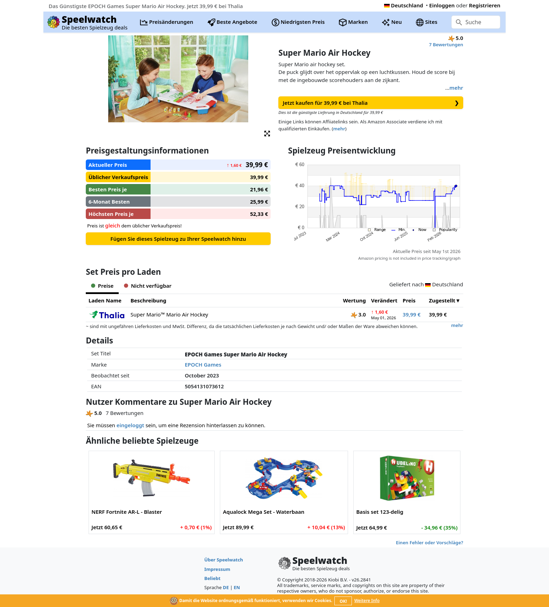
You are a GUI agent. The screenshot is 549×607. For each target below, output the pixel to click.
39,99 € (412, 314)
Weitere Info (367, 600)
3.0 (358, 314)
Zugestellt (442, 300)
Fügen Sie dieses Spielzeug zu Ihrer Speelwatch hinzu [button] (178, 238)
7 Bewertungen (446, 44)
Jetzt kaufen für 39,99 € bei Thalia (371, 103)
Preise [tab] (102, 285)
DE (226, 587)
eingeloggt (130, 425)
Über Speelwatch (223, 560)
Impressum (217, 569)
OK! (343, 601)
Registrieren (484, 5)
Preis (409, 300)
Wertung (354, 300)
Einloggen (442, 5)
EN (237, 587)
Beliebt (212, 578)
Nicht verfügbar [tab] (147, 285)
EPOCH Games (203, 364)
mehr (456, 87)
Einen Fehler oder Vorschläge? (429, 542)
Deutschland (403, 5)
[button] (267, 133)
